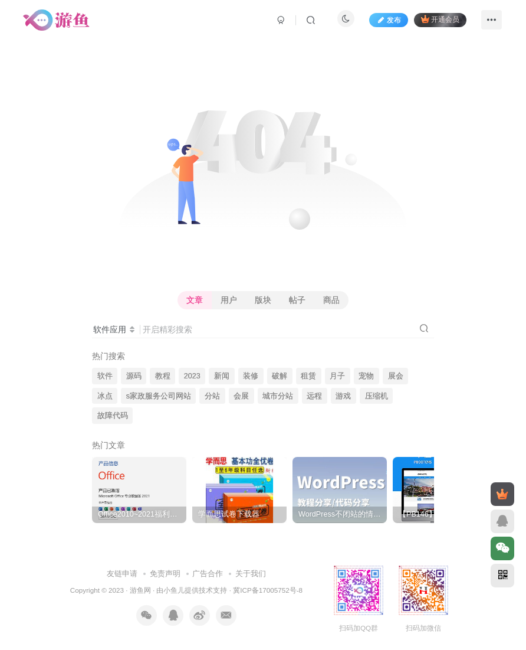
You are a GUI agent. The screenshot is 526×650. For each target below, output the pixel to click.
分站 (212, 396)
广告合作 (207, 573)
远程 (314, 396)
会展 (241, 396)
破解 (279, 376)
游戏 (343, 396)
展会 (395, 376)
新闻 (221, 376)
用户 (229, 300)
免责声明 (165, 573)
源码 (134, 376)
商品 (331, 300)
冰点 (105, 396)
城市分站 (277, 396)
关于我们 (250, 573)
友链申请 (122, 573)
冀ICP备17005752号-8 (268, 590)
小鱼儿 (174, 590)
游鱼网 (140, 590)
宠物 (366, 376)
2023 (192, 376)
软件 (105, 376)
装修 (250, 376)
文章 (194, 300)
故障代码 (112, 415)
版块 (263, 300)
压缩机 (376, 396)
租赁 (308, 376)
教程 (162, 376)
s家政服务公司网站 (158, 396)
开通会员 (440, 19)
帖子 (297, 300)
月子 (337, 376)
